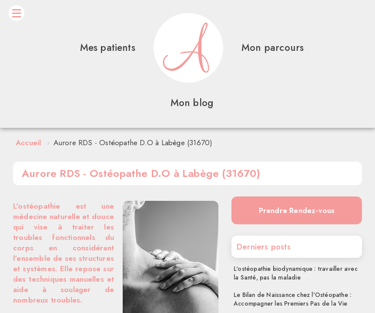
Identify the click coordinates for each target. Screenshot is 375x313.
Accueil (28, 142)
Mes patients (107, 47)
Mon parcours (272, 47)
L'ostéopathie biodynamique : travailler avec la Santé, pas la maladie (296, 273)
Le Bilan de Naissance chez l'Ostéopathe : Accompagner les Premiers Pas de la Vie (293, 299)
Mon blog (192, 103)
